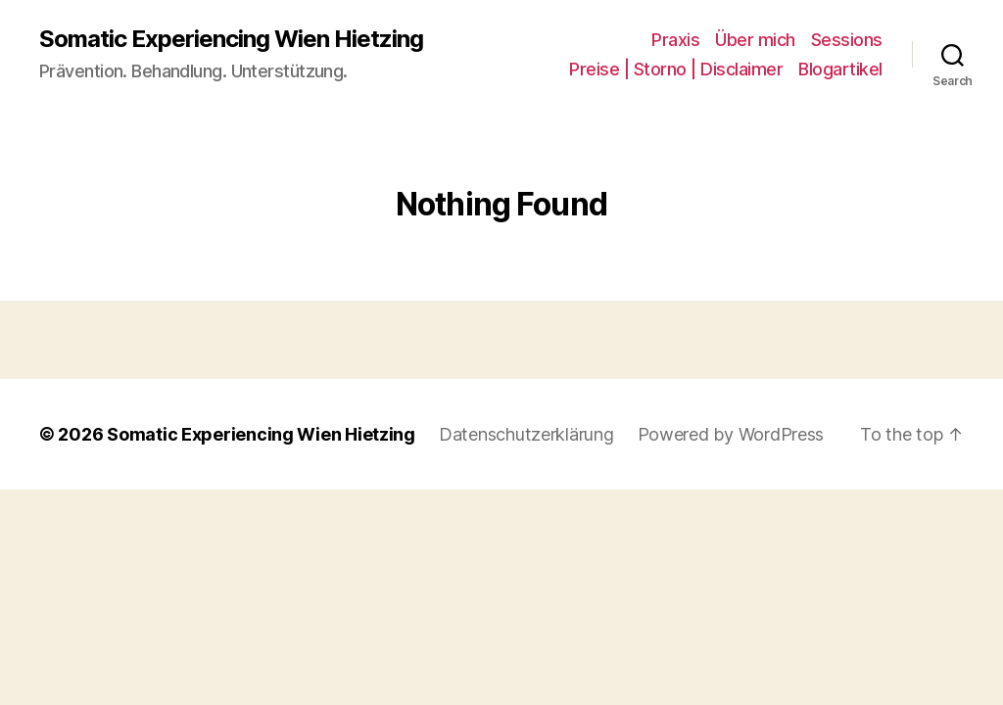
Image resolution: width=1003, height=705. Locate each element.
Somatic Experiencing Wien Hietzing (231, 39)
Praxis (675, 39)
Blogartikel (840, 69)
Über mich (755, 39)
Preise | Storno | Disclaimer (676, 69)
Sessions (847, 39)
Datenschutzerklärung (526, 434)
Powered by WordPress (731, 434)
